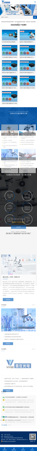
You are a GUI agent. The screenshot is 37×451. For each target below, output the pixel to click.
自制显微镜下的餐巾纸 (9, 401)
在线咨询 (18, 231)
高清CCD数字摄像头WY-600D (27, 88)
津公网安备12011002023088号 (8, 441)
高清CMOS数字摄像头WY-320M (28, 72)
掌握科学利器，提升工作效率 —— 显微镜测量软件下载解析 (19, 396)
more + (34, 321)
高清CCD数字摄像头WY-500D (9, 103)
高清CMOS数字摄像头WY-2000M (28, 57)
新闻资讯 (23, 449)
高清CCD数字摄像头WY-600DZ (9, 88)
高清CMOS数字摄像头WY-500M (10, 72)
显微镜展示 (13, 449)
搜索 (35, 17)
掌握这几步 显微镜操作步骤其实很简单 (14, 356)
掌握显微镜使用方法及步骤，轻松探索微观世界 (16, 399)
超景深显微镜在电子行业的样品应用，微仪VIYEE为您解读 (18, 404)
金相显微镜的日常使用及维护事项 (12, 353)
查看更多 (8, 319)
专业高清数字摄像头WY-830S (9, 57)
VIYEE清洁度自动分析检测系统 (9, 42)
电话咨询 (4, 449)
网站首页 (32, 449)
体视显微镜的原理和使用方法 (11, 351)
